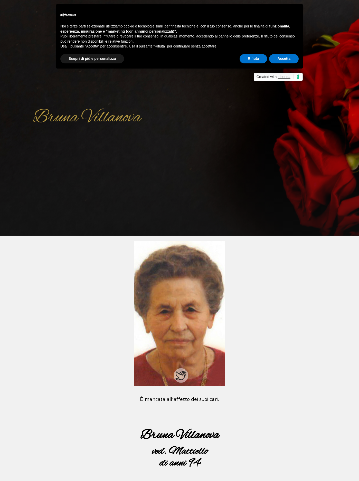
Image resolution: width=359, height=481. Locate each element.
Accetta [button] (283, 58)
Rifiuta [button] (253, 58)
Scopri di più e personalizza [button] (92, 58)
